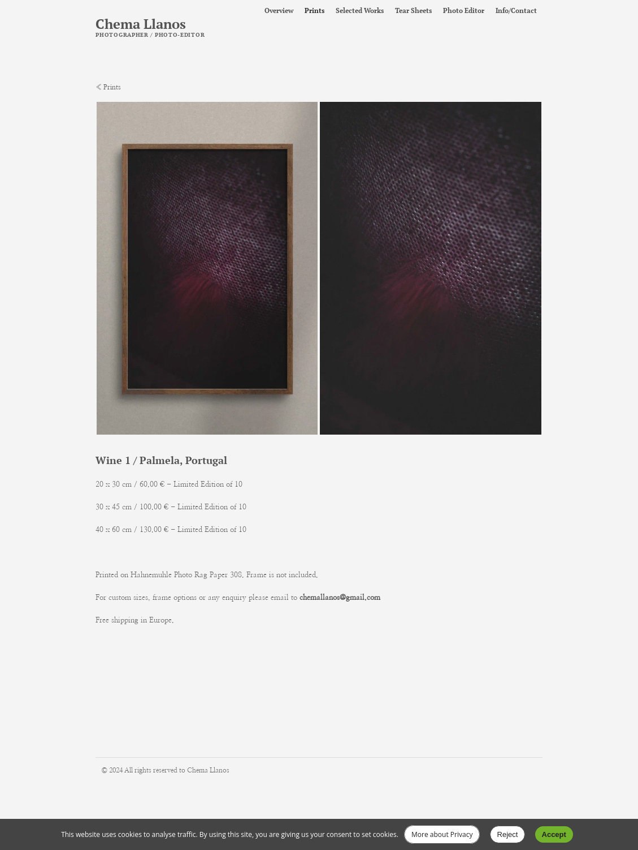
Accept (554, 834)
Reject (507, 834)
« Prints (108, 87)
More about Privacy (441, 834)
